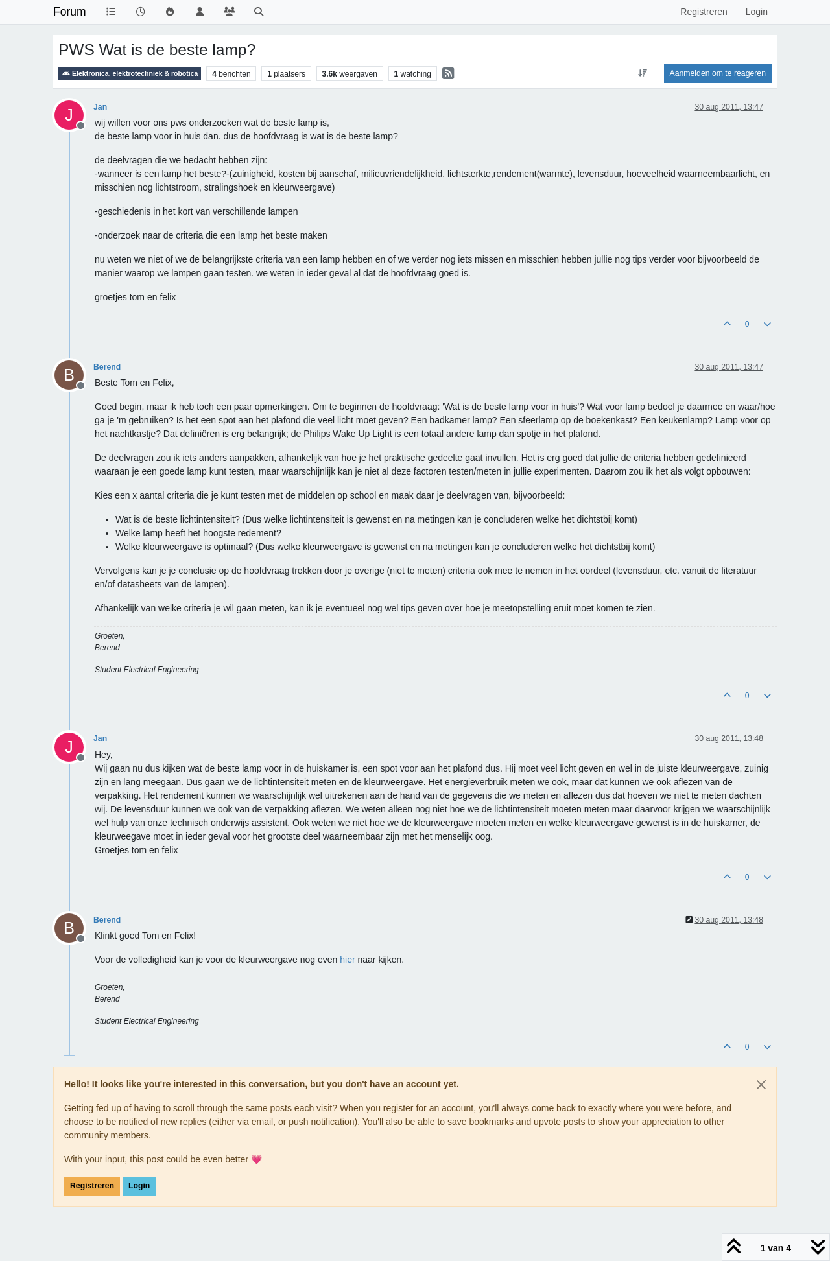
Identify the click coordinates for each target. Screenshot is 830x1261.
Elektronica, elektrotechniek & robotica (130, 73)
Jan (100, 107)
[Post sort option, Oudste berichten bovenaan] (642, 73)
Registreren (92, 1185)
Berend (107, 366)
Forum (69, 11)
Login (139, 1185)
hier (347, 959)
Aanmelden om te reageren (718, 73)
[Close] (761, 1084)
